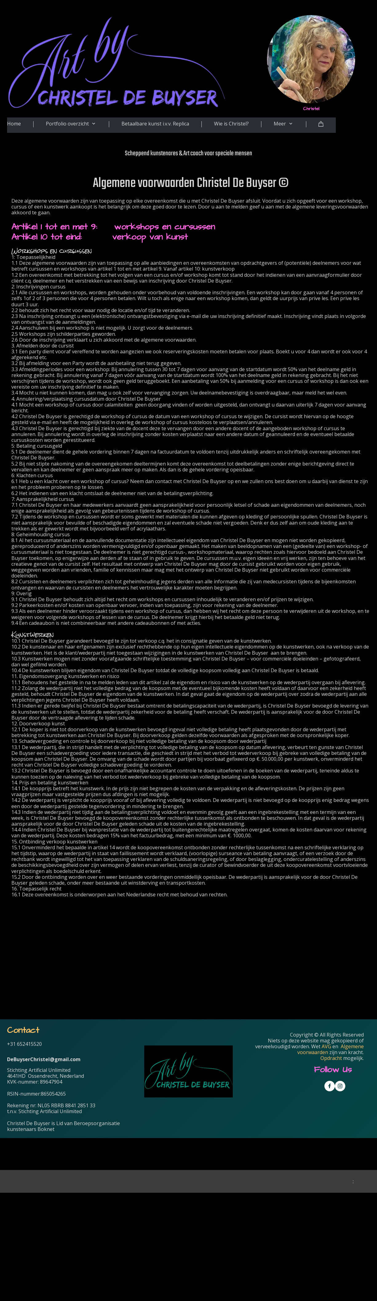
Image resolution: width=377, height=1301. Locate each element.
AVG (326, 1046)
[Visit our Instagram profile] (340, 1086)
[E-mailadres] (250, 1169)
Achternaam (222, 1200)
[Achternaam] (250, 1209)
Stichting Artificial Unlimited (38, 1070)
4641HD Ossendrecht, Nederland (45, 1076)
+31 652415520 (24, 1044)
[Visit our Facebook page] (329, 1086)
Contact (23, 1030)
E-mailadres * (224, 1159)
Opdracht (331, 1058)
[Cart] (327, 125)
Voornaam (220, 1180)
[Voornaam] (250, 1189)
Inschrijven (250, 1226)
